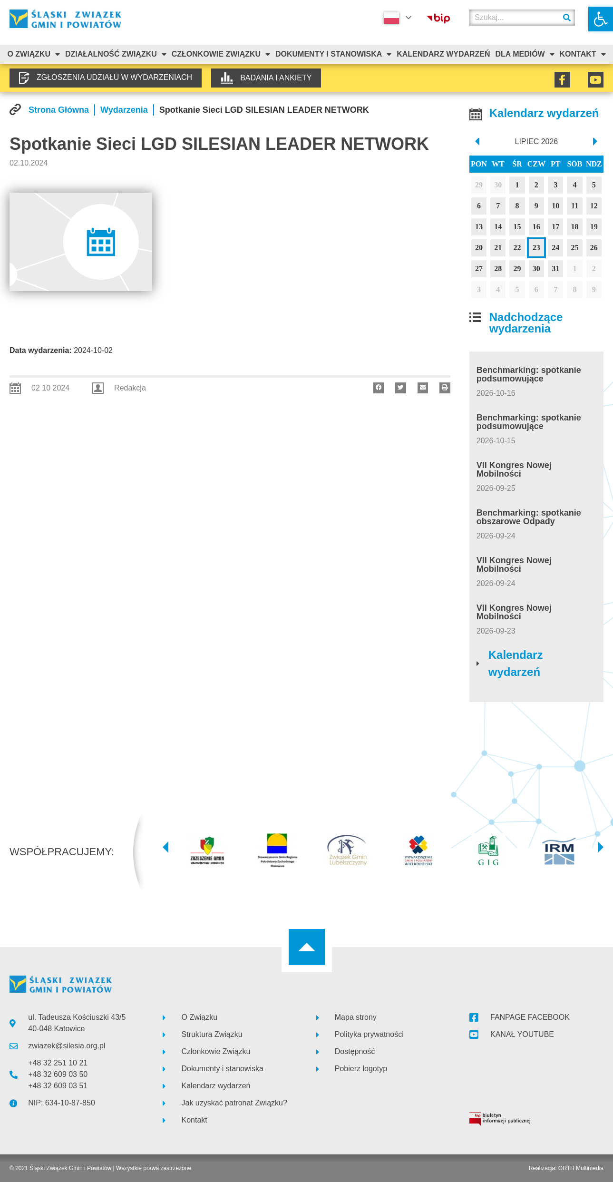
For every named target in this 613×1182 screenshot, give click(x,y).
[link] (600, 19)
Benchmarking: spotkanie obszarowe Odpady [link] (529, 517)
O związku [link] (33, 54)
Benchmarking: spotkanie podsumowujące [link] (529, 374)
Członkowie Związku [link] (221, 54)
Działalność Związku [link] (115, 54)
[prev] (476, 142)
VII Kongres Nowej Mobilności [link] (514, 469)
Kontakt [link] (583, 54)
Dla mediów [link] (524, 54)
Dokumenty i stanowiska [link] (333, 54)
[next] (596, 142)
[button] (378, 387)
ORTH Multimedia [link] (580, 1168)
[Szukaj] (567, 18)
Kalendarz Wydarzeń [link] (443, 54)
